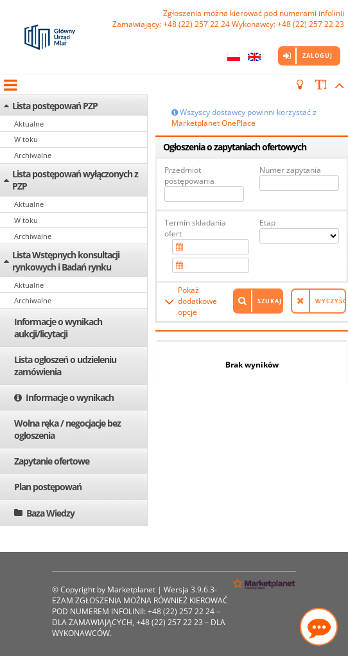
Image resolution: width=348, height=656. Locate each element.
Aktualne (29, 124)
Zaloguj (317, 55)
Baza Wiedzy (50, 513)
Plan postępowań (48, 487)
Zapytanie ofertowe (51, 461)
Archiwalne (32, 155)
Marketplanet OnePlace (213, 123)
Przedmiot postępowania (189, 175)
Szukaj (269, 301)
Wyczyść (330, 301)
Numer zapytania (290, 169)
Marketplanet (131, 589)
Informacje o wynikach (70, 397)
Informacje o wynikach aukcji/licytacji (58, 327)
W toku (26, 139)
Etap (267, 222)
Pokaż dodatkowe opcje (197, 301)
